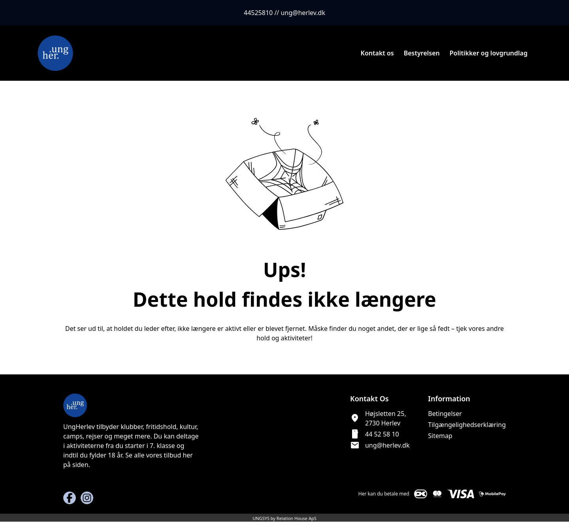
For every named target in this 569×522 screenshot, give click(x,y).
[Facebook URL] (69, 498)
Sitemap (440, 435)
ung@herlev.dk (387, 445)
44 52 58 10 (382, 434)
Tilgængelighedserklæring (467, 424)
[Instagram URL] (87, 498)
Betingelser (445, 413)
